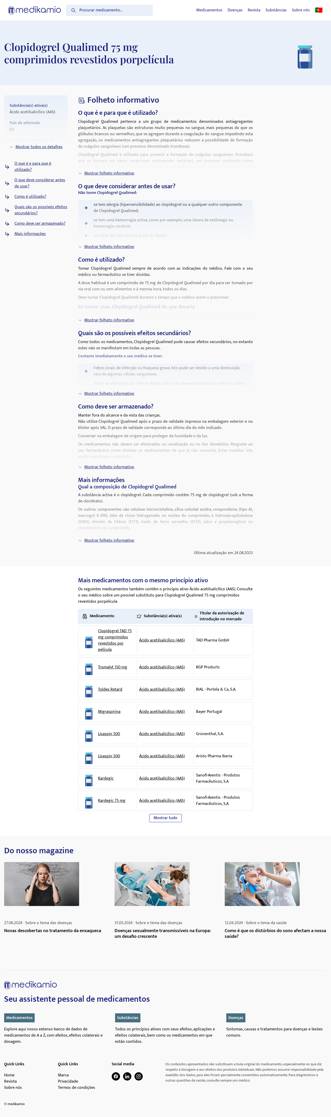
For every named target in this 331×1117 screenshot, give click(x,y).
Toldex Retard (110, 689)
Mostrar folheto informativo (106, 173)
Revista (254, 10)
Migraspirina (109, 712)
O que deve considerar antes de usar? (39, 183)
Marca (63, 1075)
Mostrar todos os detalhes (36, 147)
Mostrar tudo (165, 817)
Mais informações (30, 234)
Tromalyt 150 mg (112, 667)
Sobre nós (301, 10)
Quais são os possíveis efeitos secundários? (40, 210)
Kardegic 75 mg (111, 801)
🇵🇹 (319, 10)
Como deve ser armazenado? (39, 224)
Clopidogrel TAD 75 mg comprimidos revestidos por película (115, 640)
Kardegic (106, 778)
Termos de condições (76, 1088)
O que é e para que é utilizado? (32, 167)
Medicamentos (209, 10)
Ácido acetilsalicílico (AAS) (162, 640)
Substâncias (276, 10)
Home (9, 1075)
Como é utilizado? (30, 197)
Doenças (235, 10)
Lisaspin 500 (109, 734)
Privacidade (68, 1081)
